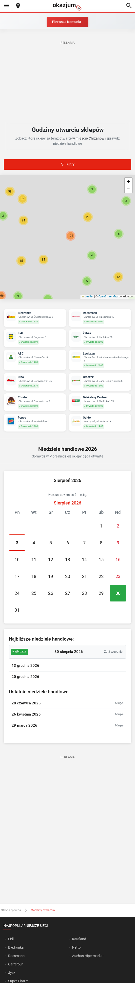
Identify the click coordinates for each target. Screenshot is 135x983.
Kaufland (79, 939)
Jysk (11, 973)
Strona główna (11, 910)
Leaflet (88, 296)
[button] (92, 255)
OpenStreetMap (108, 296)
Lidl (11, 939)
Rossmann (16, 956)
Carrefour (15, 964)
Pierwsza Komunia (66, 22)
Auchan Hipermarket (88, 956)
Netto (76, 947)
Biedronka (16, 947)
